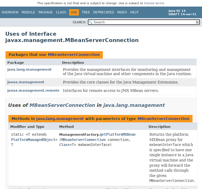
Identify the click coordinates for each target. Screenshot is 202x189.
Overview (10, 12)
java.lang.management (29, 69)
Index (122, 12)
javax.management (25, 82)
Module (28, 12)
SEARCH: (79, 22)
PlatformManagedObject (33, 140)
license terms (154, 3)
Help (134, 12)
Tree (86, 12)
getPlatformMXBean (117, 134)
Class (61, 12)
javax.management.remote (33, 90)
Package (45, 12)
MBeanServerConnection (74, 54)
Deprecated (103, 12)
